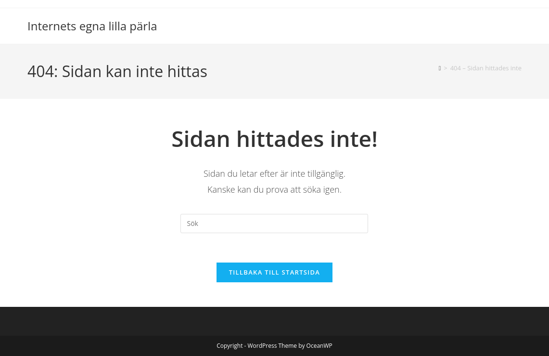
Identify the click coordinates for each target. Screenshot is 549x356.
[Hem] (440, 68)
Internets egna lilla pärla (92, 26)
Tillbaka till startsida (274, 272)
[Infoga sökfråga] (274, 223)
